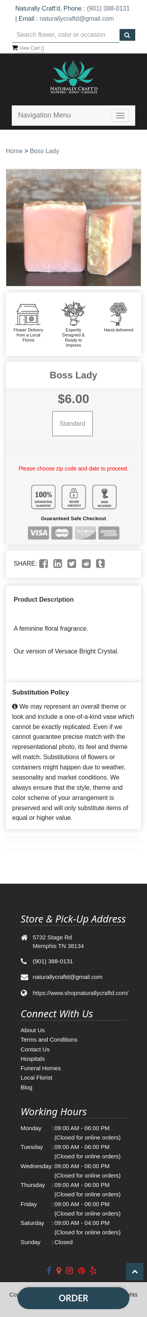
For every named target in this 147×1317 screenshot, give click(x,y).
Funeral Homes (41, 1068)
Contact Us (35, 1049)
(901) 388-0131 (108, 8)
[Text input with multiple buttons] (66, 35)
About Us (33, 1030)
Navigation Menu (44, 115)
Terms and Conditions (49, 1039)
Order (73, 1298)
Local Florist (37, 1077)
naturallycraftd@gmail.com (77, 18)
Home (14, 151)
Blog (27, 1087)
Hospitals (33, 1058)
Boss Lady (44, 151)
